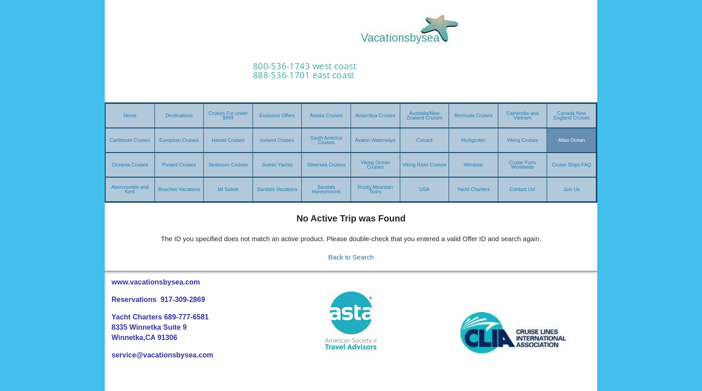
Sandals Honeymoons (326, 189)
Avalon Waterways (375, 140)
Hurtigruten (473, 140)
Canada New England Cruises (571, 115)
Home (130, 115)
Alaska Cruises (326, 115)
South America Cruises (326, 140)
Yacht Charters (473, 189)
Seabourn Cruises (228, 164)
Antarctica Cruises (375, 115)
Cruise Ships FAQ (571, 164)
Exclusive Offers (277, 115)
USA (424, 189)
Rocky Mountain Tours (375, 189)
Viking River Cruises (424, 164)
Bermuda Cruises (473, 115)
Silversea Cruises (326, 164)
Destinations (179, 115)
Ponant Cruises (179, 164)
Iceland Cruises (277, 140)
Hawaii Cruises (228, 140)
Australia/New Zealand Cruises (424, 115)
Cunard (424, 140)
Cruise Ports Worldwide (522, 165)
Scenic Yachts (277, 164)
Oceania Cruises (130, 164)
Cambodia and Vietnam (522, 115)
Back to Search (351, 257)
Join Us (571, 189)
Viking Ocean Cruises (375, 165)
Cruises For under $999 (228, 115)
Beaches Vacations (179, 189)
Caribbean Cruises (130, 140)
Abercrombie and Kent (130, 189)
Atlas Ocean (571, 140)
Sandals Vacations (277, 189)
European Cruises (179, 140)
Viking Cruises (522, 140)
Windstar (473, 164)
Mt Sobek (228, 189)
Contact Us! (522, 189)
